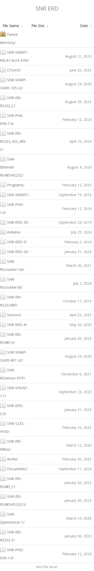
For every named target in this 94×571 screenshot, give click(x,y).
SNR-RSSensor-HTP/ (12, 373)
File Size (37, 25)
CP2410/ (10, 69)
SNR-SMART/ (14, 194)
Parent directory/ (9, 38)
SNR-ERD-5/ (13, 241)
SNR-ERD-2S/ (14, 251)
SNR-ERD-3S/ (14, 222)
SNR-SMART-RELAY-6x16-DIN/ (14, 56)
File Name (11, 25)
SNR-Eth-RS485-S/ (11, 338)
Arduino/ (10, 231)
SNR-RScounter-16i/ (12, 265)
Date (84, 25)
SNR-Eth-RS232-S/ (11, 535)
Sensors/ (10, 314)
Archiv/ (9, 458)
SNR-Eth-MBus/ (11, 445)
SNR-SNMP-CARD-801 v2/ (13, 356)
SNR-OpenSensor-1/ (12, 518)
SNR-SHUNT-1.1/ (14, 391)
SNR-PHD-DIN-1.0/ (12, 553)
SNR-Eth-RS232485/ (11, 300)
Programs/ (12, 184)
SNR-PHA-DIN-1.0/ (12, 119)
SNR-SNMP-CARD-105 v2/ (13, 83)
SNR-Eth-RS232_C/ (11, 101)
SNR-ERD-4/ (13, 324)
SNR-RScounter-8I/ (11, 283)
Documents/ (13, 468)
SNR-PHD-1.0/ (12, 208)
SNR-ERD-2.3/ (12, 409)
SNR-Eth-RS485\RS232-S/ (13, 500)
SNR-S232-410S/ (12, 427)
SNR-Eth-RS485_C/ (11, 482)
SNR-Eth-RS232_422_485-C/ (13, 141)
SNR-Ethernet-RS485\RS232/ (11, 167)
